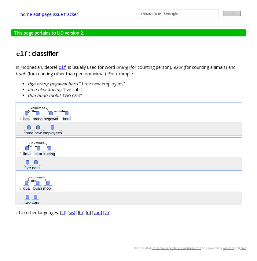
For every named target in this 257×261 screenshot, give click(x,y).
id (63, 212)
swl (72, 212)
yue (97, 212)
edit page (42, 14)
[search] (178, 14)
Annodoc (228, 248)
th (81, 212)
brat (243, 248)
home (26, 14)
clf (62, 67)
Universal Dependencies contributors (176, 248)
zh (107, 212)
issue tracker (65, 14)
